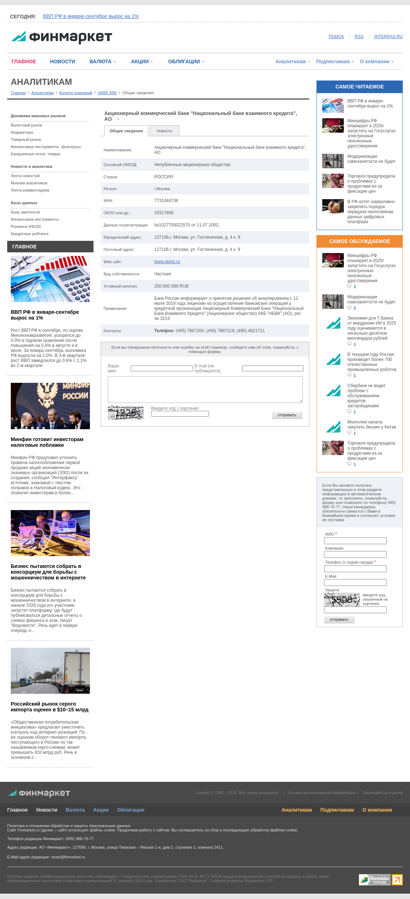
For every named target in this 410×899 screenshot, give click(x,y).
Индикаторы (22, 132)
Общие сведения (126, 131)
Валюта (75, 810)
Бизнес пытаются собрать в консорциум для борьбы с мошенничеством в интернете (48, 572)
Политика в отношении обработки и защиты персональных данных (68, 826)
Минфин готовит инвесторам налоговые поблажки (47, 442)
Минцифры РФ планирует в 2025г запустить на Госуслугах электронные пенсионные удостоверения (371, 133)
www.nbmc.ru (167, 261)
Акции (101, 810)
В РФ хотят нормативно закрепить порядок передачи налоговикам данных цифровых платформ (371, 211)
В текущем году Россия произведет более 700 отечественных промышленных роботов (371, 362)
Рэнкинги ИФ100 (26, 226)
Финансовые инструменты (35, 219)
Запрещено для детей (383, 792)
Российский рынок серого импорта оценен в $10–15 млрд (49, 706)
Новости (164, 131)
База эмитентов (25, 212)
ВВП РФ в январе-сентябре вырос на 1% (91, 16)
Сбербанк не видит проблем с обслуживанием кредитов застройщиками (366, 395)
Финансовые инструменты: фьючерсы (46, 147)
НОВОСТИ (62, 61)
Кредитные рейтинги (30, 233)
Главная (18, 93)
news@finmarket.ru (68, 857)
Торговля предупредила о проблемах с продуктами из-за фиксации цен (371, 184)
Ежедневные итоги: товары (36, 154)
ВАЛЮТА (100, 61)
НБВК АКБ (107, 93)
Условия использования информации (321, 792)
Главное (17, 810)
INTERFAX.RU (388, 36)
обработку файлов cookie (273, 830)
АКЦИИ (140, 61)
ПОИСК (336, 36)
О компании (375, 61)
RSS (359, 36)
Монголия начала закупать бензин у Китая (371, 424)
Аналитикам (290, 61)
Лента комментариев (30, 190)
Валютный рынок (26, 125)
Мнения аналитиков (29, 183)
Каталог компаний (75, 93)
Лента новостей (25, 176)
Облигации (130, 810)
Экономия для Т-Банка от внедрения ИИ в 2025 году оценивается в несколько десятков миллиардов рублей (371, 328)
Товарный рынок (26, 139)
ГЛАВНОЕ (24, 61)
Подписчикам (333, 61)
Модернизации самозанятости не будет (371, 159)
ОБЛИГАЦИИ (184, 61)
